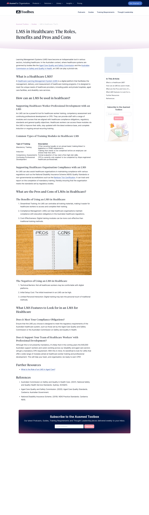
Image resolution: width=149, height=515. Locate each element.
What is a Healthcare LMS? (115, 82)
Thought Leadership (125, 12)
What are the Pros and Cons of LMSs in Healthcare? (118, 89)
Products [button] (37, 3)
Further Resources (112, 95)
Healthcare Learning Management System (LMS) (38, 81)
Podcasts (81, 12)
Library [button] (59, 3)
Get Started (135, 3)
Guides (91, 12)
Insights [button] (70, 3)
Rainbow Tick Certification (64, 178)
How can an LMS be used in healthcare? (118, 86)
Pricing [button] (79, 3)
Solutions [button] (48, 3)
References (110, 98)
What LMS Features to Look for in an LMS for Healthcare (118, 92)
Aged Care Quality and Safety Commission (56, 66)
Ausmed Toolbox (22, 24)
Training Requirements (105, 12)
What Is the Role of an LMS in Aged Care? (38, 370)
